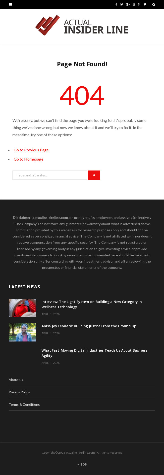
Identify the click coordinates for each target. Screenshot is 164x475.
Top (82, 464)
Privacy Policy (19, 392)
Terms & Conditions (24, 404)
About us (16, 379)
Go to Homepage (28, 159)
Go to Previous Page (31, 149)
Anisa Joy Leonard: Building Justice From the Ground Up (89, 326)
